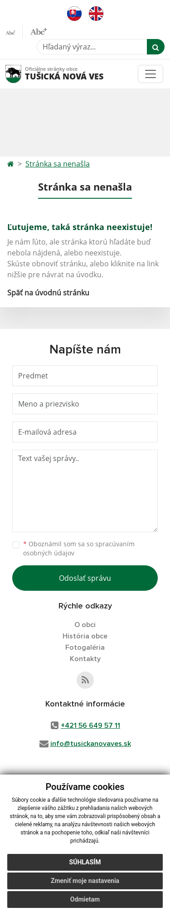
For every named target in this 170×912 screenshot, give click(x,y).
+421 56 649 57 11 (90, 725)
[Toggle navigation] (150, 74)
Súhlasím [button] (85, 862)
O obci (85, 624)
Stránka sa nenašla (57, 164)
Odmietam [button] (85, 899)
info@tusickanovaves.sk (90, 743)
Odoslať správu (85, 578)
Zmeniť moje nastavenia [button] (85, 880)
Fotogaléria (85, 647)
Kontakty (85, 658)
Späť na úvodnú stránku (48, 293)
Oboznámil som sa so (79, 548)
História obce (85, 636)
